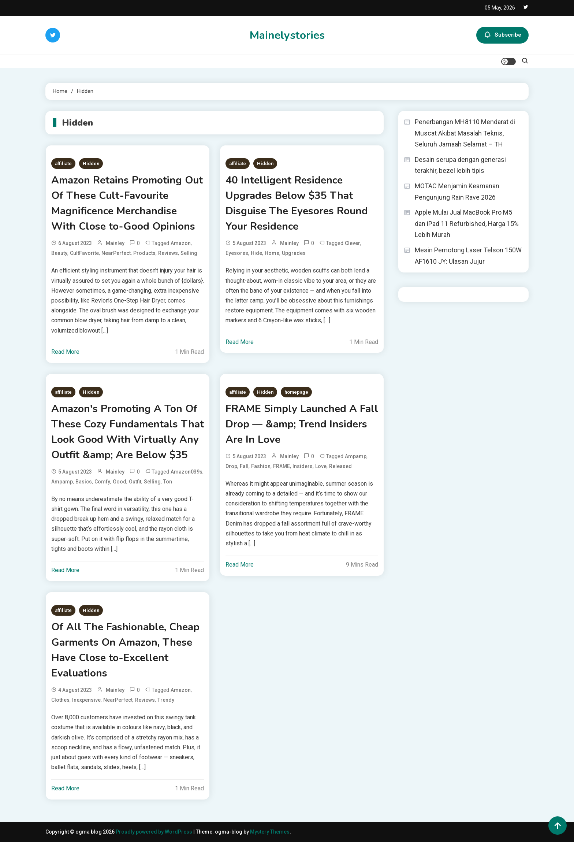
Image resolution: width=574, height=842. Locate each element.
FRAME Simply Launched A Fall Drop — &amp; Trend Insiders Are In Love (301, 424)
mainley (115, 243)
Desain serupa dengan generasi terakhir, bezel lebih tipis (460, 165)
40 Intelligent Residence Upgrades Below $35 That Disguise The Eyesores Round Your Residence (296, 203)
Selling (188, 253)
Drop (231, 466)
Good (119, 482)
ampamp (62, 482)
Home (272, 253)
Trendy (165, 700)
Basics (83, 482)
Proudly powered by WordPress (154, 832)
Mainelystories (287, 35)
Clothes (60, 700)
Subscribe (502, 35)
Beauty (59, 253)
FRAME (281, 466)
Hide (256, 253)
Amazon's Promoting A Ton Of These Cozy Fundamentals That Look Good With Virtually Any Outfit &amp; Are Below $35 (127, 432)
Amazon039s (186, 472)
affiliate (63, 163)
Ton (167, 482)
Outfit (135, 482)
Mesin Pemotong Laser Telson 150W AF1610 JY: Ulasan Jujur (468, 255)
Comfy (102, 482)
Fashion (261, 466)
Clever (352, 243)
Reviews (168, 253)
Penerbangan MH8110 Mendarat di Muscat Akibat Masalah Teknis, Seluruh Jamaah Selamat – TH (465, 133)
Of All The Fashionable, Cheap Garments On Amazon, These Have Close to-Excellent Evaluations (125, 650)
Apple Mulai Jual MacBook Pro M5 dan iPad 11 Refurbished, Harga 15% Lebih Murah (467, 223)
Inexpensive (86, 700)
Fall (244, 466)
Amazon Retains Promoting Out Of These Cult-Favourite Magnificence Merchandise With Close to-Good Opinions (127, 203)
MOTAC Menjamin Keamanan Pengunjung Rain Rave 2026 (457, 191)
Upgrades (294, 253)
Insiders (302, 466)
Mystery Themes (270, 832)
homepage (296, 392)
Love (321, 466)
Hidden (91, 163)
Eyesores (236, 253)
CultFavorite (84, 253)
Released (340, 466)
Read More (65, 351)
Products (144, 253)
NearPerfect (116, 253)
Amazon (181, 243)
